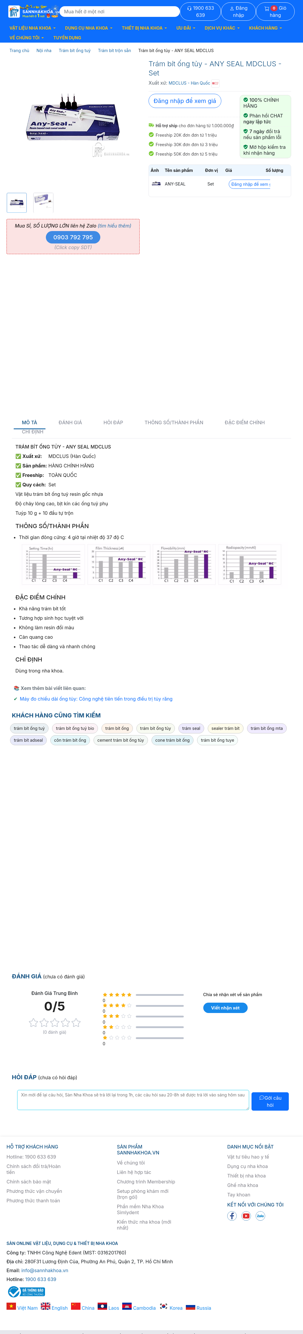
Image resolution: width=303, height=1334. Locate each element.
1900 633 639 (200, 11)
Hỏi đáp (113, 422)
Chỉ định (32, 432)
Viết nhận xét (225, 1008)
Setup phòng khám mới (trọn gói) (142, 1194)
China (83, 1308)
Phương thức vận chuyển (34, 1191)
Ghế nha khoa (242, 1185)
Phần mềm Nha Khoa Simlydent (140, 1209)
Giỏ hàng (275, 11)
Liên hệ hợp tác (134, 1172)
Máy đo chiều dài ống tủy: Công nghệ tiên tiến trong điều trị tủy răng (96, 699)
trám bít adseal (28, 740)
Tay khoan (238, 1195)
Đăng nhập (239, 11)
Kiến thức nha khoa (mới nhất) (144, 1225)
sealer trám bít (226, 728)
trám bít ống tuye (217, 740)
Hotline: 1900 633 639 (31, 1157)
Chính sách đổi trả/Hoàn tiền (34, 1169)
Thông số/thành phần (174, 422)
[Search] (119, 11)
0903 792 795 (73, 237)
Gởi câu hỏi (270, 1101)
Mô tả (29, 422)
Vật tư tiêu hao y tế (248, 1157)
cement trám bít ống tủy (120, 740)
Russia (198, 1308)
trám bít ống (117, 728)
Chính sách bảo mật (29, 1182)
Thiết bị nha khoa (246, 1176)
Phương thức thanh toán (33, 1201)
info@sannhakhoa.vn (44, 1270)
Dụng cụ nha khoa (247, 1166)
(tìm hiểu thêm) (114, 226)
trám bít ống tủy (155, 728)
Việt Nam (22, 1308)
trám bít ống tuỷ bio (75, 728)
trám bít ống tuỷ (29, 728)
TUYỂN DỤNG (67, 37)
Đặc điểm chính (245, 422)
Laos (108, 1308)
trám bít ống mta (267, 728)
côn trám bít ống (70, 740)
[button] (32, 28)
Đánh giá (70, 422)
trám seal (191, 728)
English (54, 1308)
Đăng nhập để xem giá (185, 100)
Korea (171, 1308)
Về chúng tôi (131, 1163)
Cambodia (139, 1308)
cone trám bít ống (172, 740)
